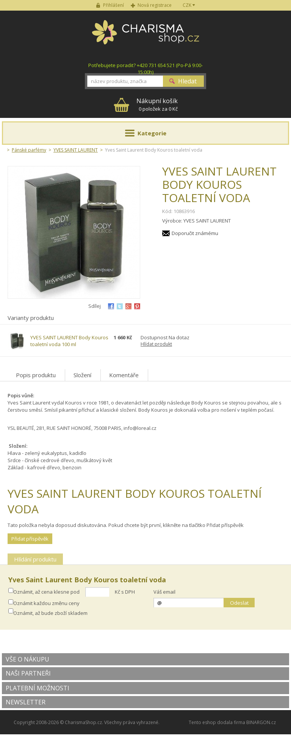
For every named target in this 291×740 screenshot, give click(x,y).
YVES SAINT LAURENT (75, 150)
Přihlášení (113, 5)
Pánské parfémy (29, 150)
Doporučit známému (195, 233)
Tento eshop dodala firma (217, 722)
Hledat (187, 81)
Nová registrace (155, 5)
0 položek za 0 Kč (157, 104)
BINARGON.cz (261, 722)
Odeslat (239, 602)
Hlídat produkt (156, 344)
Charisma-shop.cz (145, 36)
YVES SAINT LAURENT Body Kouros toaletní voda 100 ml (69, 341)
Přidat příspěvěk (29, 538)
